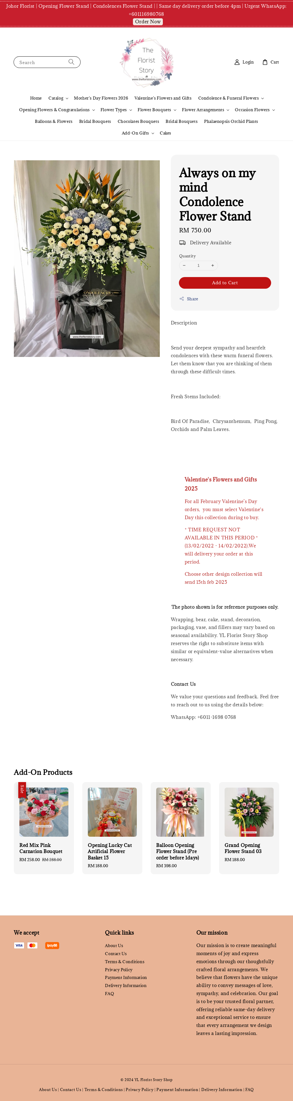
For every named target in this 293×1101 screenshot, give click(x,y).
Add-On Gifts (135, 133)
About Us (114, 945)
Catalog (55, 98)
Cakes (165, 133)
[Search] (71, 62)
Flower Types (114, 109)
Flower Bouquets (154, 109)
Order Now (148, 22)
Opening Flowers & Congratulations (54, 109)
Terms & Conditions (124, 961)
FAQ (109, 993)
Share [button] (188, 298)
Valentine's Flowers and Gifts (163, 98)
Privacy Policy (118, 969)
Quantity (187, 255)
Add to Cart (225, 282)
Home (36, 98)
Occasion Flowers (252, 109)
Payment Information (126, 977)
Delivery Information (125, 985)
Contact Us (116, 953)
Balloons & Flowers (54, 121)
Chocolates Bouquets (138, 121)
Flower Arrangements (203, 109)
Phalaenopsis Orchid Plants (231, 121)
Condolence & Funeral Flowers (228, 98)
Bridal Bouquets (95, 121)
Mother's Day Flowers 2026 (101, 98)
